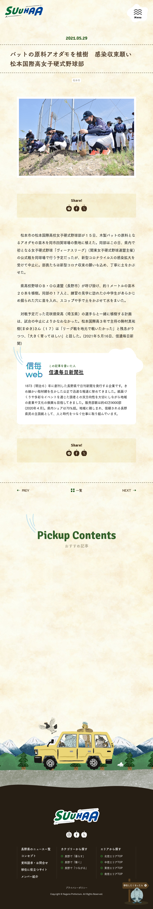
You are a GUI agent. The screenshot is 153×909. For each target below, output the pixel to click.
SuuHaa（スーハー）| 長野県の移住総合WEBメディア (24, 11)
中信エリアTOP (111, 862)
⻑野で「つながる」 (74, 868)
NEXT (129, 490)
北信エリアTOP (111, 856)
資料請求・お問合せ (34, 863)
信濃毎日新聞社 (66, 372)
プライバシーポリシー (76, 887)
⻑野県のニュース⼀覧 (36, 849)
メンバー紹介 (29, 876)
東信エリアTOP (111, 868)
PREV (23, 490)
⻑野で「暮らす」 (73, 856)
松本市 (76, 80)
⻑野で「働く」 (72, 862)
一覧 (76, 490)
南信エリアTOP (111, 874)
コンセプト (28, 856)
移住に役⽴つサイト (34, 869)
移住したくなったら (133, 885)
